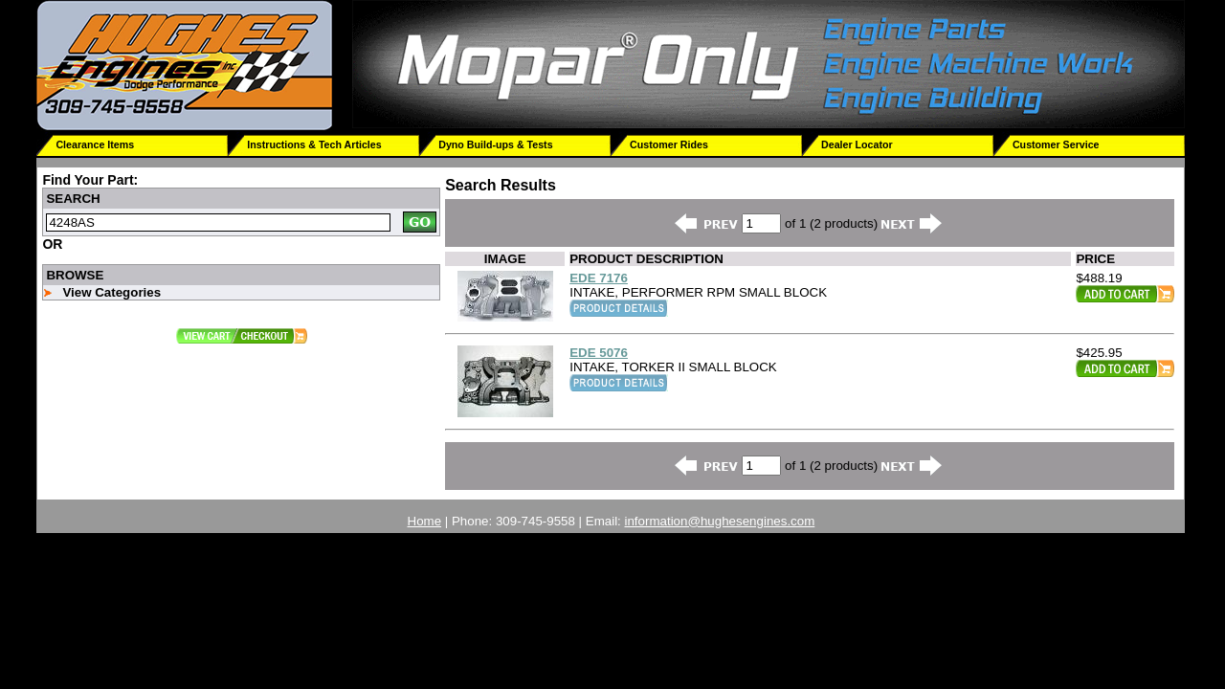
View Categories (111, 292)
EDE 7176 (598, 278)
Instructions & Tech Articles (314, 144)
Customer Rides (669, 144)
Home (425, 521)
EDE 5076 (598, 352)
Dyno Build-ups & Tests (495, 144)
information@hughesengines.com (720, 521)
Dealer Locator (857, 144)
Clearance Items (95, 144)
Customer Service (1056, 144)
